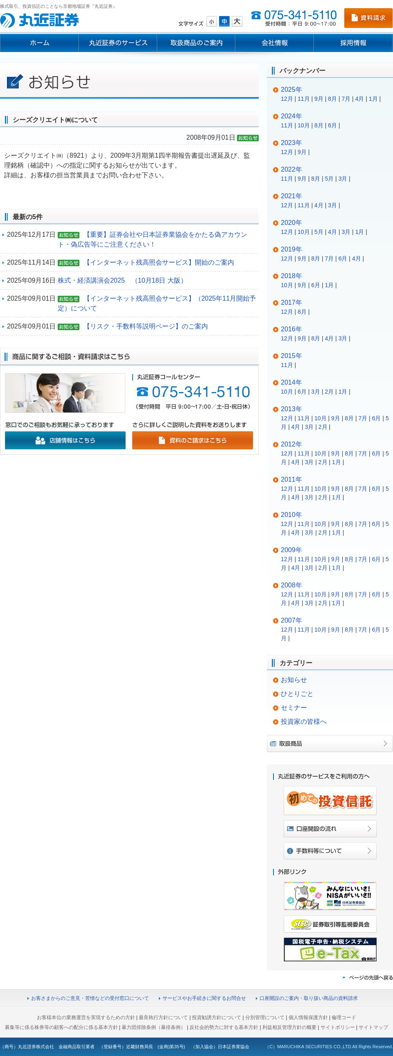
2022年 (291, 169)
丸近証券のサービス (118, 43)
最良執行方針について (163, 1017)
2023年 (291, 142)
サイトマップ (373, 1027)
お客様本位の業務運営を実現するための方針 (86, 1017)
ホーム (39, 43)
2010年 (291, 514)
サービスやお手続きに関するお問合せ (204, 998)
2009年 (291, 549)
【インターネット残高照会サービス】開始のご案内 (159, 262)
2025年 (291, 89)
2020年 (291, 222)
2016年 (291, 329)
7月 (345, 98)
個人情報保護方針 (308, 1017)
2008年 (291, 585)
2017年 (291, 302)
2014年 (291, 382)
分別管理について (265, 1017)
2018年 (291, 275)
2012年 (291, 444)
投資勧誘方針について (216, 1017)
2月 (329, 391)
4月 (359, 98)
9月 (318, 98)
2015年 (291, 355)
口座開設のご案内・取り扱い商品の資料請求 (309, 998)
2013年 (291, 409)
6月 (332, 125)
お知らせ (294, 679)
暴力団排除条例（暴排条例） (153, 1027)
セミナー (294, 707)
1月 (373, 98)
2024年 (291, 116)
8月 (332, 98)
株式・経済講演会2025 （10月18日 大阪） (122, 280)
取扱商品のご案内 (196, 43)
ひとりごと (297, 693)
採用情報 (353, 43)
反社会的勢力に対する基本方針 (224, 1027)
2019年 (291, 249)
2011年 (291, 479)
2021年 (291, 196)
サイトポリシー (338, 1027)
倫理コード (344, 1017)
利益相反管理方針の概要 (289, 1027)
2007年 (291, 620)
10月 (304, 125)
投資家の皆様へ (304, 721)
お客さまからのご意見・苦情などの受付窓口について (90, 998)
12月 (287, 98)
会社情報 (274, 43)
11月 (304, 98)
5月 (329, 178)
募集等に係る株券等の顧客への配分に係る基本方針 (61, 1027)
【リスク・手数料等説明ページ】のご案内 (146, 326)
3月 (343, 178)
